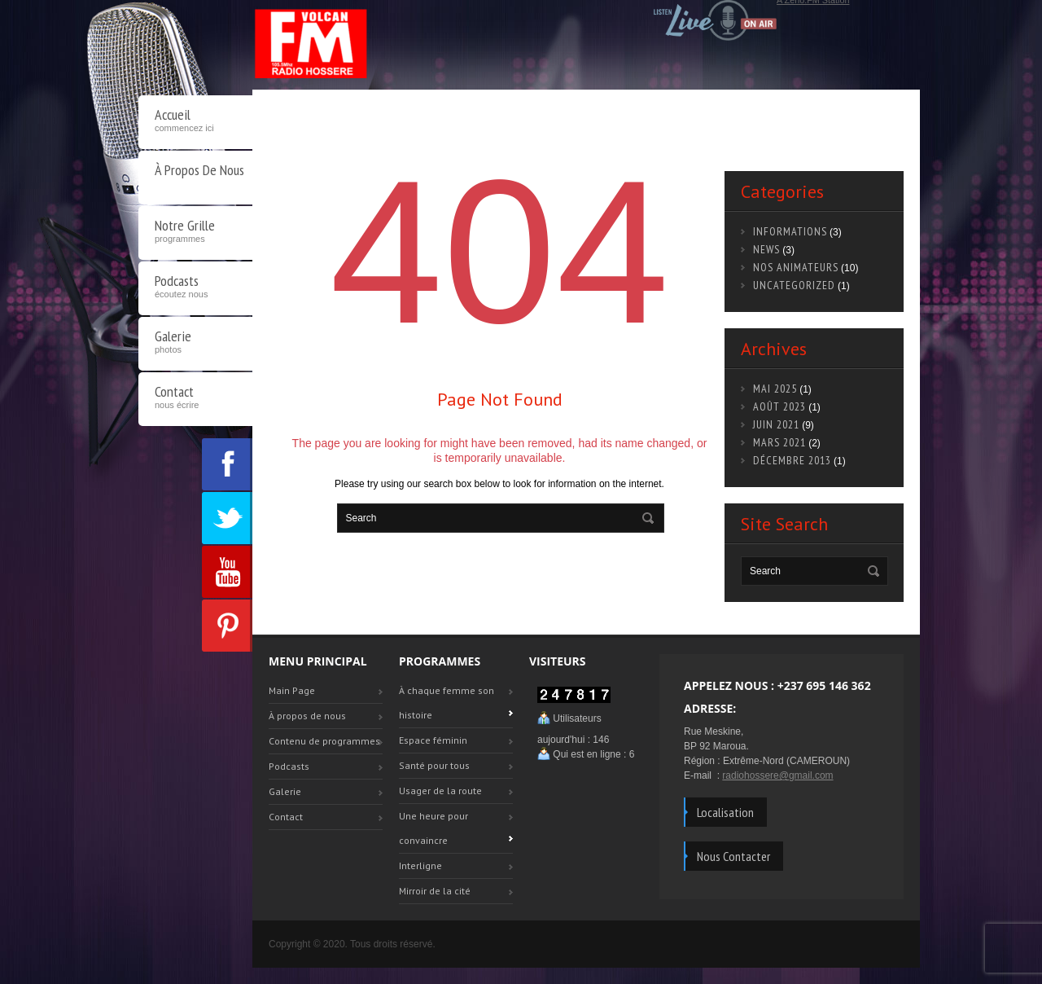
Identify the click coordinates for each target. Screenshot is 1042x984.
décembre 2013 (792, 460)
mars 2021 (779, 442)
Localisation (725, 812)
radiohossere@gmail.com (777, 775)
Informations (790, 231)
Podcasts (195, 288)
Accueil (195, 122)
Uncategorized (794, 285)
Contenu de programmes (324, 741)
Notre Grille (195, 233)
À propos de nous (199, 169)
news (766, 249)
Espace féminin (433, 740)
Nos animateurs (795, 267)
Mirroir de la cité (435, 891)
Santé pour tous (434, 765)
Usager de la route (440, 790)
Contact (195, 399)
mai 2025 (775, 388)
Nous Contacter (733, 856)
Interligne (420, 865)
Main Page (292, 690)
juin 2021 (776, 424)
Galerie (195, 344)
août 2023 (779, 406)
